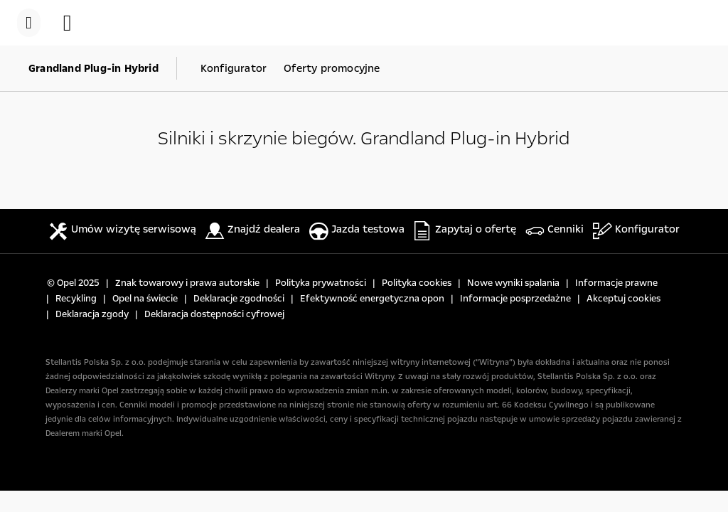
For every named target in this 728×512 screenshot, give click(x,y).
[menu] (29, 22)
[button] (74, 22)
